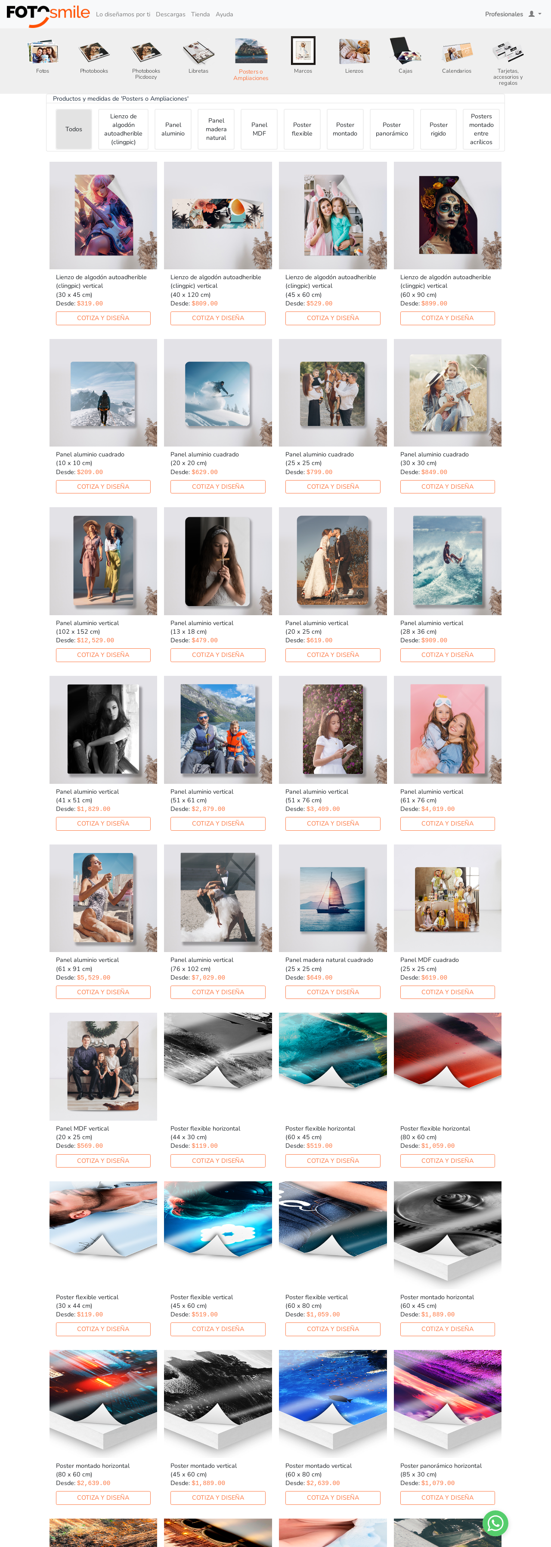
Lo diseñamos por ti (123, 14)
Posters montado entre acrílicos (481, 129)
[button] (535, 14)
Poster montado (345, 129)
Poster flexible (302, 129)
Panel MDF (259, 129)
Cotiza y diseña (103, 318)
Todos (73, 129)
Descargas (171, 14)
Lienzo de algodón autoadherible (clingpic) (123, 129)
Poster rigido (439, 129)
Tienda (200, 14)
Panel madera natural (216, 129)
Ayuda (224, 14)
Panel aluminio (173, 129)
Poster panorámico (392, 129)
